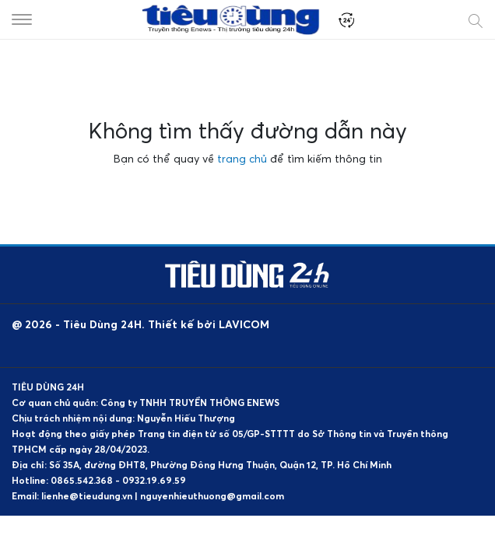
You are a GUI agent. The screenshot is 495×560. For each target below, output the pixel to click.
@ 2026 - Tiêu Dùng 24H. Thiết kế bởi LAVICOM (140, 324)
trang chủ (242, 158)
